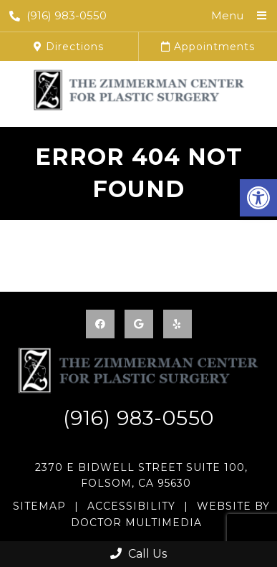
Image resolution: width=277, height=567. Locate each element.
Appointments (208, 46)
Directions (69, 46)
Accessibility (131, 506)
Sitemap (39, 506)
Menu (227, 15)
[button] (258, 197)
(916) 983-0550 (58, 15)
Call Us (138, 554)
